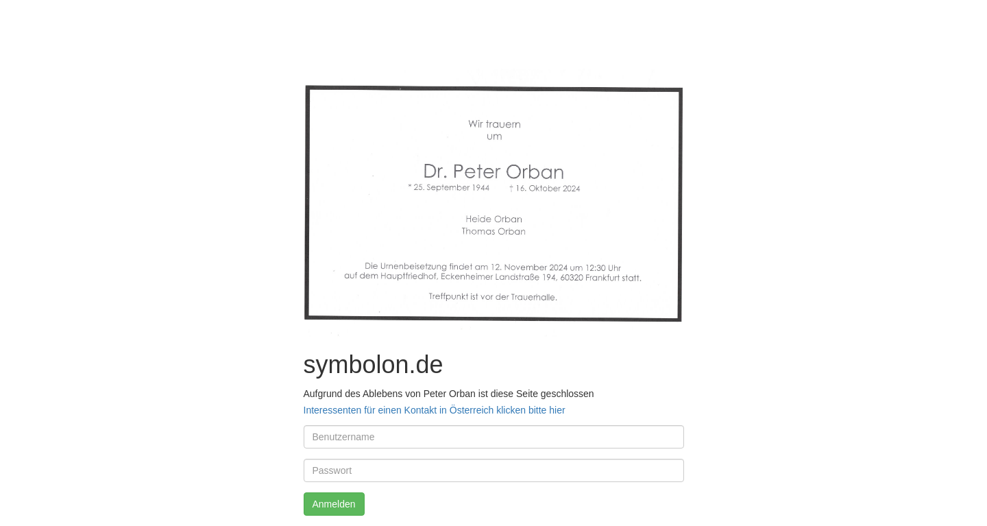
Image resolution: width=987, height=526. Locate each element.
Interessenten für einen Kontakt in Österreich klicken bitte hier (434, 410)
